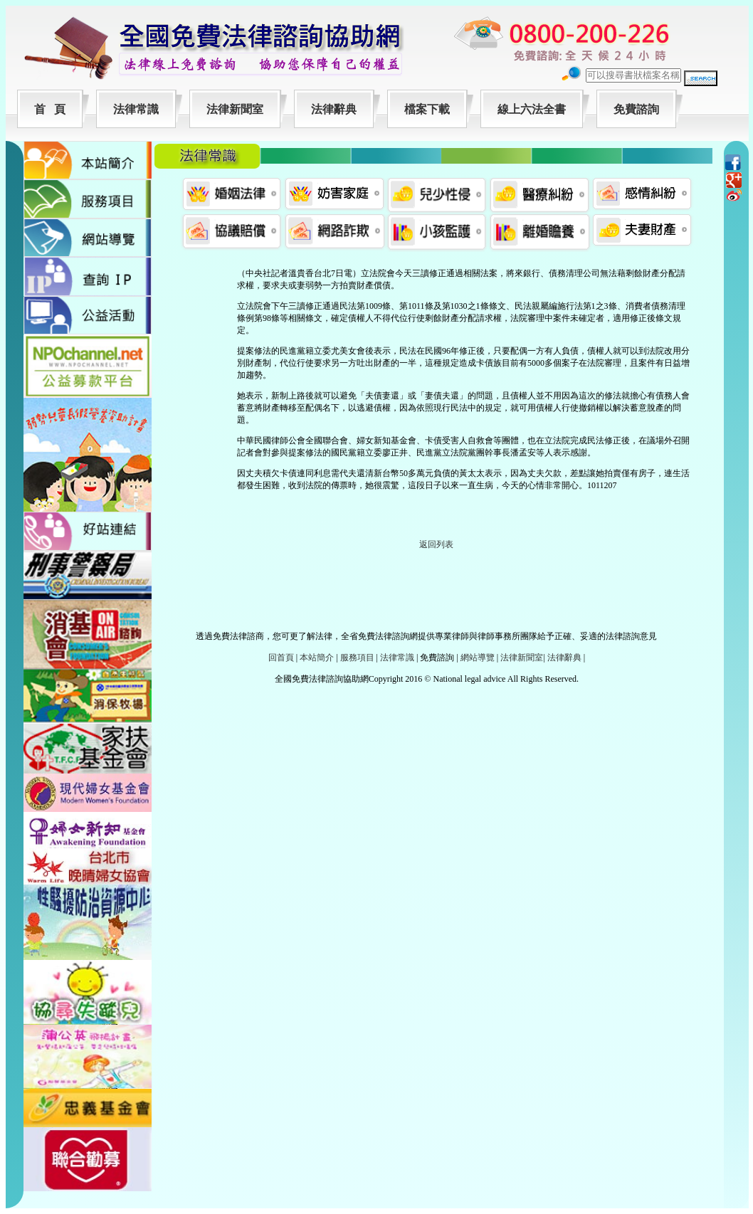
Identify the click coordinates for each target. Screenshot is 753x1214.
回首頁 (281, 658)
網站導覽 (477, 658)
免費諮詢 (636, 109)
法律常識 (136, 109)
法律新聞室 (234, 109)
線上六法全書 (531, 109)
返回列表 (436, 544)
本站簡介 (317, 658)
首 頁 (49, 109)
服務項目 (357, 658)
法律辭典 (334, 109)
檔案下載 (427, 109)
